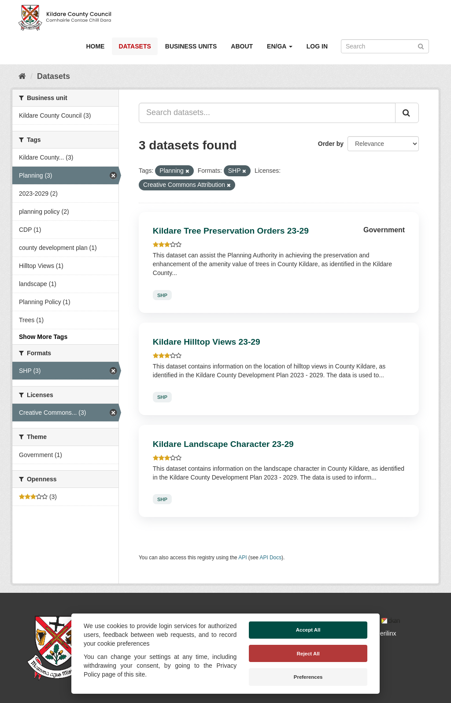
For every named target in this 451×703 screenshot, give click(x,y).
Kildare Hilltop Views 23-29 (206, 341)
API (242, 557)
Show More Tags (43, 336)
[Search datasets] (385, 46)
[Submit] (421, 45)
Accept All (308, 629)
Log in (317, 46)
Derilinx (382, 633)
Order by (331, 143)
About (242, 46)
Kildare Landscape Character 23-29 (223, 444)
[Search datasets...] (267, 113)
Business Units (191, 46)
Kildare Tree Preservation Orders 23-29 (231, 230)
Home (95, 46)
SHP (162, 295)
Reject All (308, 653)
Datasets (134, 46)
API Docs (271, 557)
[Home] (22, 76)
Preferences (308, 677)
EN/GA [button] (279, 46)
